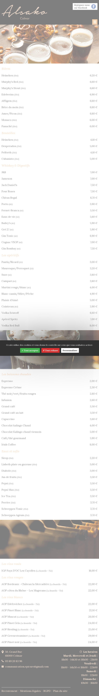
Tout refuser (50, 350)
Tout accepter (30, 350)
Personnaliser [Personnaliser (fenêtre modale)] (70, 350)
